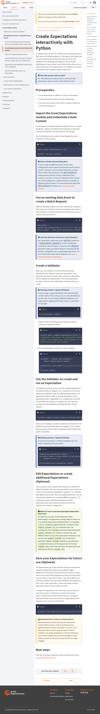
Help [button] (93, 7)
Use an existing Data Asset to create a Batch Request (91, 31)
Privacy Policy (69, 700)
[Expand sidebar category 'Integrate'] (1, 96)
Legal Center (69, 696)
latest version (69, 21)
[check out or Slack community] (81, 693)
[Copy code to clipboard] (79, 144)
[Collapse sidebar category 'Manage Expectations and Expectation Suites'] (3, 37)
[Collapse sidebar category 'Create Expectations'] (1, 27)
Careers (67, 693)
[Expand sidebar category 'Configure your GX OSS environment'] (1, 20)
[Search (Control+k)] (78, 2)
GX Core (14, 7)
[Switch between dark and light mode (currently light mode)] (90, 2)
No (73, 671)
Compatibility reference (57, 696)
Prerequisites (91, 13)
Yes (64, 671)
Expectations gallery (80, 7)
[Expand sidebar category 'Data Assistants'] (3, 77)
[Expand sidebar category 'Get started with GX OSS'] (1, 16)
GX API (31, 7)
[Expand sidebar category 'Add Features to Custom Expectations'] (3, 85)
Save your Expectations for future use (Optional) (91, 60)
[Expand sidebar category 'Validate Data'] (1, 92)
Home (5, 7)
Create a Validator (92, 36)
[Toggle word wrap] (76, 220)
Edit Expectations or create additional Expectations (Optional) (92, 50)
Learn (23, 7)
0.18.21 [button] (31, 3)
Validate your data (48, 657)
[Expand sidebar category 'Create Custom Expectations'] (3, 81)
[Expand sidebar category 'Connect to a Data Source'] (1, 24)
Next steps (90, 66)
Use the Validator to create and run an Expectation (92, 41)
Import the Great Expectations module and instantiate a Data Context (92, 21)
